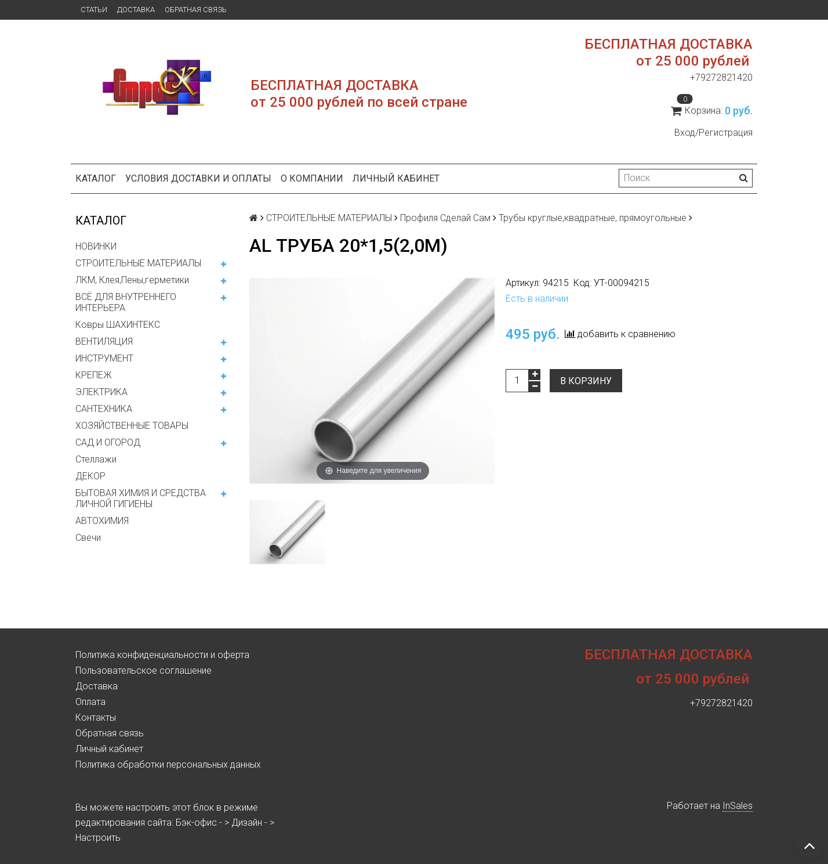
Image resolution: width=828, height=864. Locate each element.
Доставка (136, 9)
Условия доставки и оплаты (198, 178)
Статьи (94, 9)
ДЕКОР (90, 476)
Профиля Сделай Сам (445, 217)
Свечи (88, 537)
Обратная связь (196, 9)
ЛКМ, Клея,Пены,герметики (132, 279)
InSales (737, 805)
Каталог (95, 178)
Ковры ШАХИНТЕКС (117, 324)
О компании (312, 178)
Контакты (95, 717)
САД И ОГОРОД (107, 442)
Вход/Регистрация (713, 132)
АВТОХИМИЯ (102, 520)
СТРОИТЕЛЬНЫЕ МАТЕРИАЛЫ (138, 263)
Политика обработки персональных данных (168, 764)
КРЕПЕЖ (93, 375)
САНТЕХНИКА (103, 408)
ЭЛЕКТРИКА (101, 391)
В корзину (586, 380)
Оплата (90, 701)
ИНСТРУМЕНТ (104, 358)
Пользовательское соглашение (143, 670)
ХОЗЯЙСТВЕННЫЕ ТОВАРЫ (131, 425)
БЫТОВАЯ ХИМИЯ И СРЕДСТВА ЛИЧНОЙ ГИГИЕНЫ (140, 498)
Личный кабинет (396, 178)
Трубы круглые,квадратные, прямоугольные (593, 217)
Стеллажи (96, 459)
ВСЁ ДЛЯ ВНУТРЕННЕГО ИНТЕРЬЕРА (125, 302)
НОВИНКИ (96, 246)
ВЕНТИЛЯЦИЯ (104, 341)
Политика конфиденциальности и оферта (162, 654)
